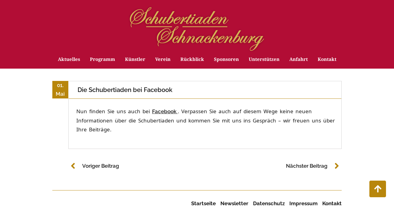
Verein (163, 60)
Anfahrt (298, 60)
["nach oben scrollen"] (377, 189)
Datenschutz (269, 203)
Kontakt (327, 60)
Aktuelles (69, 60)
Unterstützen (264, 60)
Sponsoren (226, 60)
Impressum (303, 203)
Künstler (135, 60)
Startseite (203, 203)
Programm (102, 60)
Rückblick (192, 60)
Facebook (165, 111)
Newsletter (234, 203)
